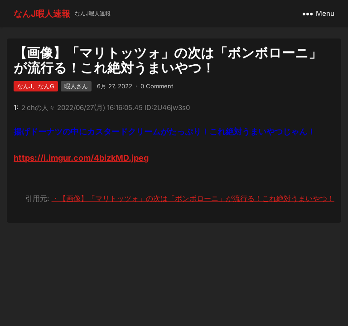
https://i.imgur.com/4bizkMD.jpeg (81, 158)
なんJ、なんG (35, 86)
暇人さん (76, 86)
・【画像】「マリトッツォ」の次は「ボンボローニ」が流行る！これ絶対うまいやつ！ (193, 198)
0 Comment (156, 86)
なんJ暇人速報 (42, 13)
